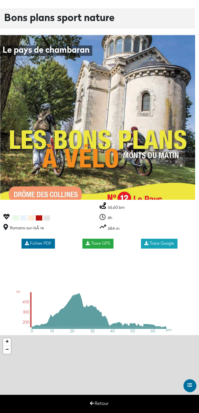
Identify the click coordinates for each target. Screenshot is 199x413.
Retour (99, 403)
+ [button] (7, 342)
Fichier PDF (38, 243)
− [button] (7, 350)
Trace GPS (98, 243)
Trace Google (159, 243)
